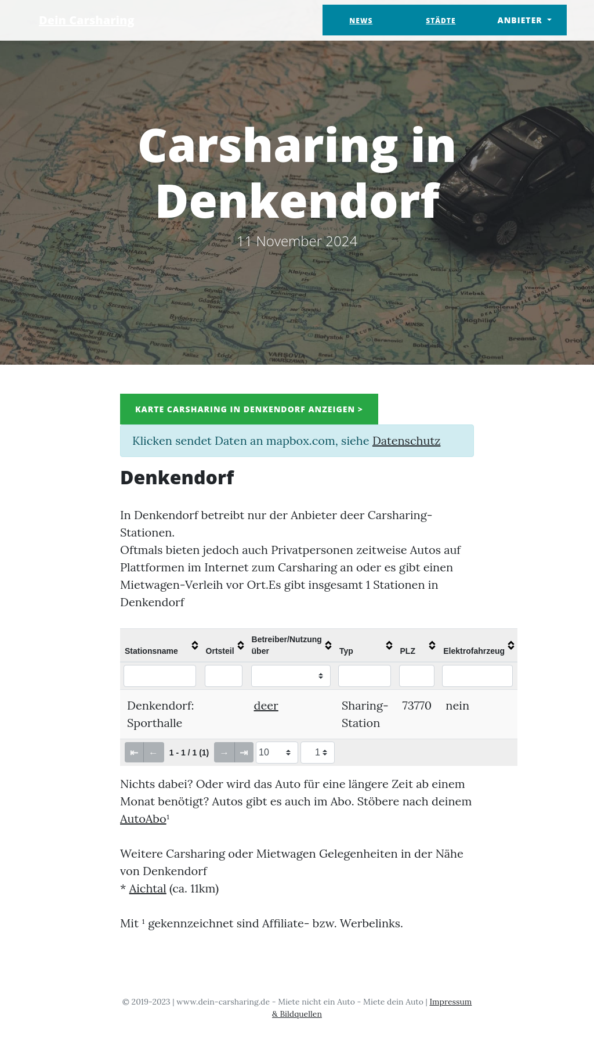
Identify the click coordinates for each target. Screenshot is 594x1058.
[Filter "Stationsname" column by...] (160, 676)
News (360, 21)
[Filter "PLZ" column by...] (416, 676)
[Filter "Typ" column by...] (364, 676)
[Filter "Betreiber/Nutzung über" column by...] (291, 676)
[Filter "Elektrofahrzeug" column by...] (477, 676)
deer (266, 705)
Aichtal (147, 888)
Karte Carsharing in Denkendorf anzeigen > (249, 409)
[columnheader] (160, 645)
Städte (440, 21)
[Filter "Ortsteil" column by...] (224, 676)
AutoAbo (143, 818)
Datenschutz (406, 440)
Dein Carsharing (87, 20)
